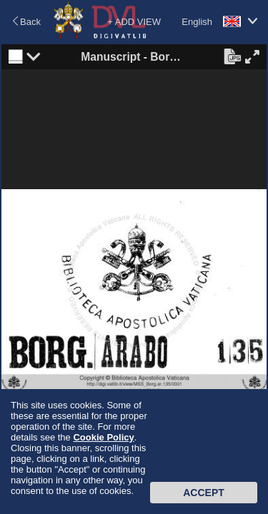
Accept (203, 492)
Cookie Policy (103, 437)
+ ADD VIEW (134, 21)
